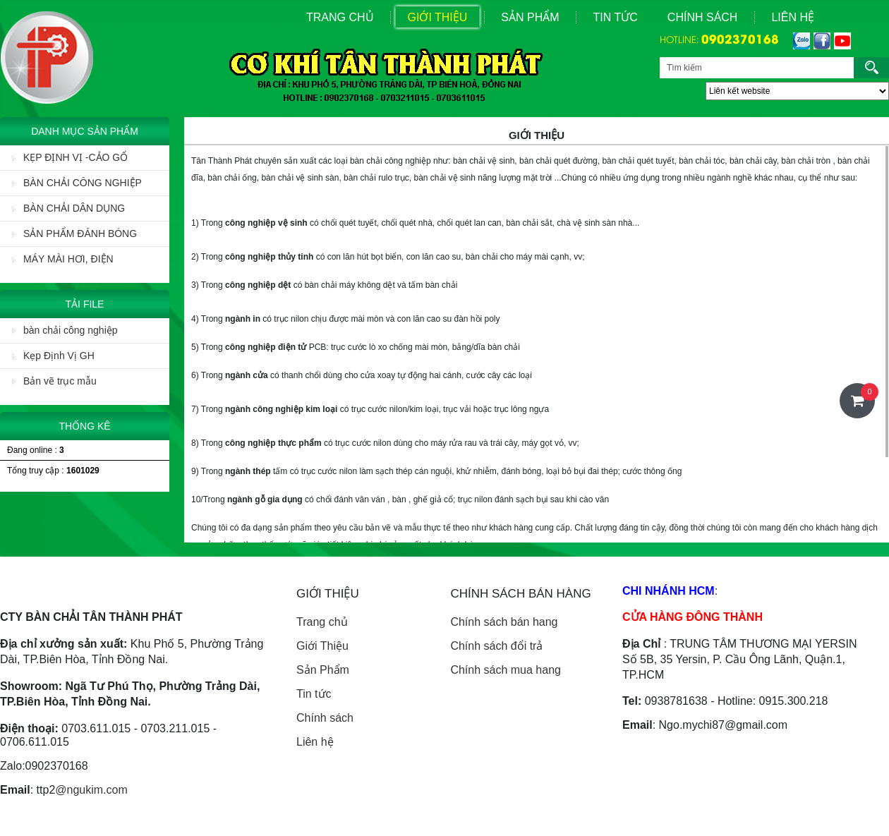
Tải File (85, 304)
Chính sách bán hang (503, 622)
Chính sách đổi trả (496, 646)
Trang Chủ (340, 17)
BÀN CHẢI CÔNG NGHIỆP (77, 182)
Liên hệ (315, 742)
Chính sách (702, 17)
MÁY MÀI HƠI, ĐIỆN (63, 259)
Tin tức (314, 694)
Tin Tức (615, 17)
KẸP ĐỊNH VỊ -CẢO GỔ (70, 157)
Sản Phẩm (530, 17)
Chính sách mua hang (505, 670)
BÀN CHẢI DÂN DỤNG (68, 208)
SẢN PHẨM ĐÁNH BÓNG (74, 233)
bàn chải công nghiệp (65, 330)
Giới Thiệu (438, 17)
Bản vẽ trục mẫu (54, 381)
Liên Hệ (792, 17)
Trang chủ (322, 622)
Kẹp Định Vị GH (53, 355)
